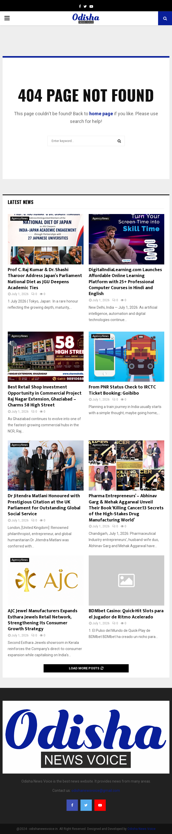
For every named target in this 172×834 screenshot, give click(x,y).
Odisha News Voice (141, 829)
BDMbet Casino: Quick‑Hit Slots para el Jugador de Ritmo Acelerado (126, 614)
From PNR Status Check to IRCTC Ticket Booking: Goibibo (122, 390)
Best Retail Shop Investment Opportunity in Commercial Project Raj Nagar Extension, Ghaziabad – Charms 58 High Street (44, 396)
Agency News (20, 218)
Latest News (20, 202)
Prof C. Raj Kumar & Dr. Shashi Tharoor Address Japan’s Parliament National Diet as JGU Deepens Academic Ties (45, 279)
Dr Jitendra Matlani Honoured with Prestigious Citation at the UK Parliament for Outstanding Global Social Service (44, 505)
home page (101, 113)
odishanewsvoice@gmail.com (95, 790)
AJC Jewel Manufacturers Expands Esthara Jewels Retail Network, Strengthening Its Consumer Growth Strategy (42, 620)
